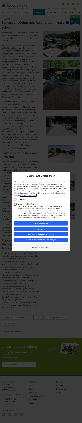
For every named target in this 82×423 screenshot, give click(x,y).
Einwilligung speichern (41, 229)
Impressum (36, 248)
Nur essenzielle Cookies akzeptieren (41, 234)
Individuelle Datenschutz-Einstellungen (41, 240)
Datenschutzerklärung (28, 195)
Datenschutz (45, 248)
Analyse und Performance (28, 204)
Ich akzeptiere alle (41, 223)
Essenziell (21, 199)
